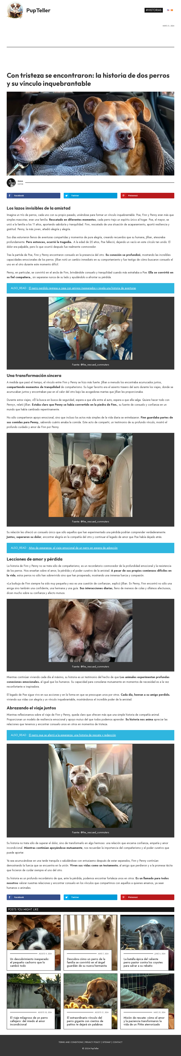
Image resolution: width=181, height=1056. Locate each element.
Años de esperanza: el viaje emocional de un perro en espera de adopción (73, 548)
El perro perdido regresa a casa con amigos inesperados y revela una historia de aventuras (82, 288)
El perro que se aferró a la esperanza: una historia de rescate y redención (72, 735)
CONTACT (117, 1042)
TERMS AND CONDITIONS (71, 1042)
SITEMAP (107, 1042)
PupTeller (38, 10)
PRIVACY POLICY (92, 1042)
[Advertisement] (90, 48)
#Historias (153, 10)
